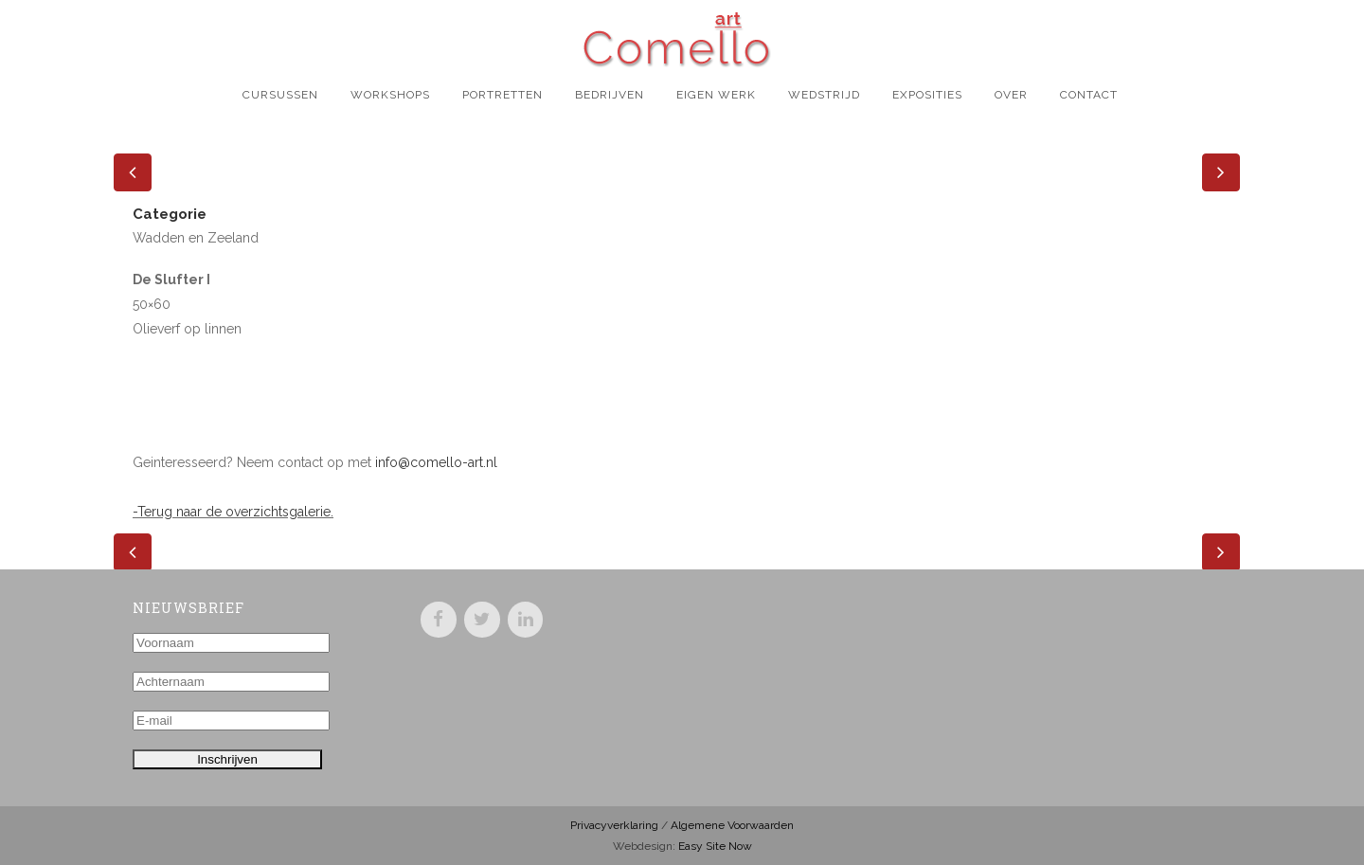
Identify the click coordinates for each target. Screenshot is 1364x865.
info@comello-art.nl (436, 462)
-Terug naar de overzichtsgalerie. (233, 511)
